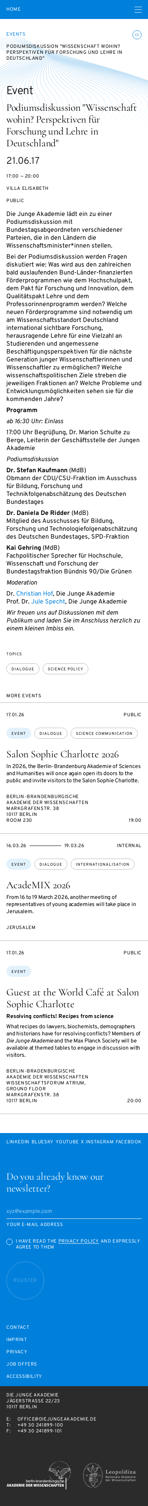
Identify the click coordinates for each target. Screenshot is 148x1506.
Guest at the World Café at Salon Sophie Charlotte (72, 998)
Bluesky (43, 1142)
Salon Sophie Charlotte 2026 (62, 754)
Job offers (21, 1365)
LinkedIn (18, 1142)
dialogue (22, 669)
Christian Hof (34, 594)
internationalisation (102, 864)
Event (18, 733)
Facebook (129, 1142)
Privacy (16, 1352)
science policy (65, 669)
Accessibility (24, 1377)
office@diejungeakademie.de (57, 1419)
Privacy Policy (78, 1241)
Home (13, 10)
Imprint (16, 1340)
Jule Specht (48, 602)
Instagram (100, 1142)
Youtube (67, 1142)
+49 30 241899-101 (39, 1431)
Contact (17, 1328)
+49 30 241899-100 (40, 1425)
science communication (104, 733)
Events (16, 34)
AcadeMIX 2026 (38, 885)
